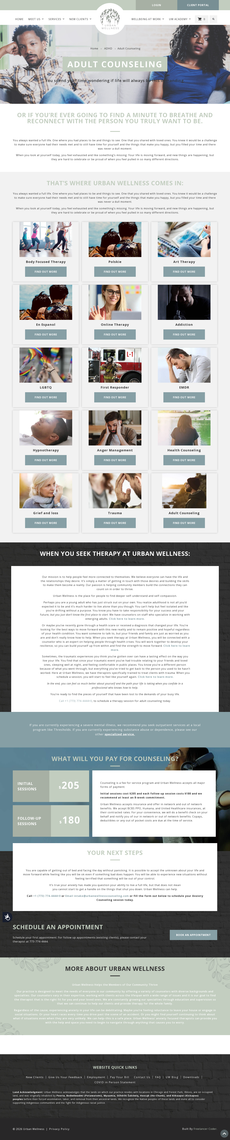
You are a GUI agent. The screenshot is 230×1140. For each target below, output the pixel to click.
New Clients (80, 19)
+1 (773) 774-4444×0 (47, 896)
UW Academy (180, 19)
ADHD (108, 48)
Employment (96, 1077)
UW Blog (172, 1077)
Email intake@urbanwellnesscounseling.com (97, 896)
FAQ (158, 1077)
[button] (213, 19)
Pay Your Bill (119, 1077)
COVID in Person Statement (115, 1082)
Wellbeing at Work (147, 19)
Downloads (191, 1077)
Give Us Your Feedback (65, 1077)
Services (57, 19)
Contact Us (142, 1077)
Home (19, 19)
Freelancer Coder (205, 1129)
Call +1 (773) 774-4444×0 (75, 701)
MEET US (36, 19)
